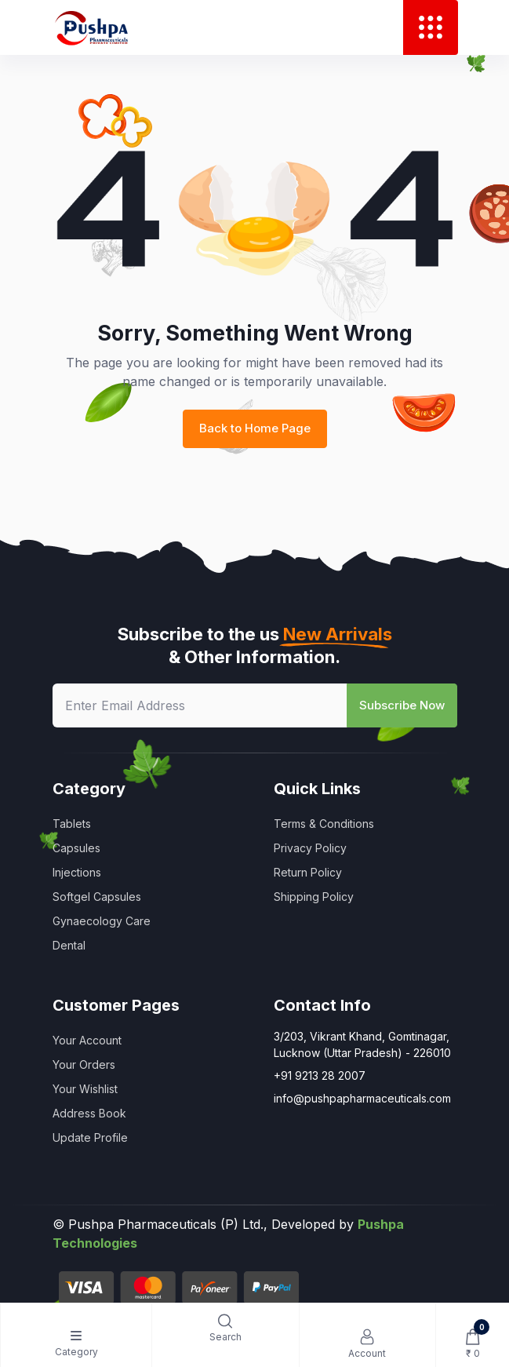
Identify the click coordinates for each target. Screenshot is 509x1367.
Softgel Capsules (97, 896)
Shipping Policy (314, 896)
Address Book (89, 1113)
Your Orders (84, 1064)
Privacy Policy (310, 848)
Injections (77, 872)
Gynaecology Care (102, 921)
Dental (69, 945)
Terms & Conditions (324, 823)
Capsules (76, 848)
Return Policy (308, 872)
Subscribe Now (402, 705)
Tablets (72, 823)
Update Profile (90, 1137)
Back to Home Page (255, 428)
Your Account (87, 1040)
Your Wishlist (85, 1088)
